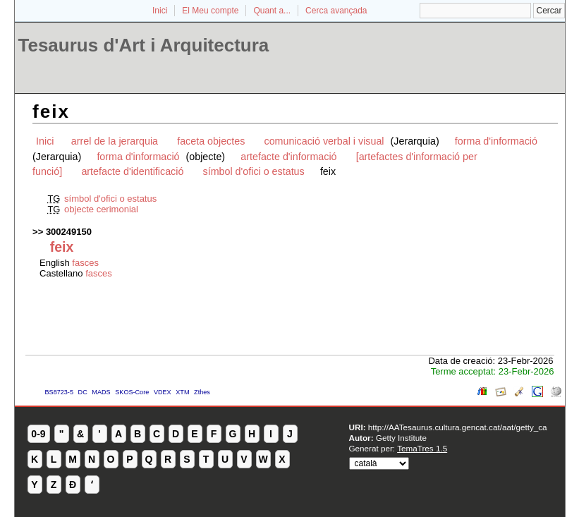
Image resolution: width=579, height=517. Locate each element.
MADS (101, 392)
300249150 (69, 231)
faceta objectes (211, 141)
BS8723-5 (59, 392)
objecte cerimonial (101, 209)
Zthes (202, 392)
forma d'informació (496, 141)
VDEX (162, 392)
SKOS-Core (132, 392)
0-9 (38, 433)
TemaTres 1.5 (422, 448)
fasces (85, 262)
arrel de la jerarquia (114, 141)
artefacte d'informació (288, 156)
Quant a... (272, 11)
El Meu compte (210, 11)
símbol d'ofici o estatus (254, 171)
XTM (182, 392)
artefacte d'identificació (132, 171)
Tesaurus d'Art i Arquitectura (143, 45)
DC (82, 392)
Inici (159, 11)
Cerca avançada (336, 11)
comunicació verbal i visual (325, 141)
